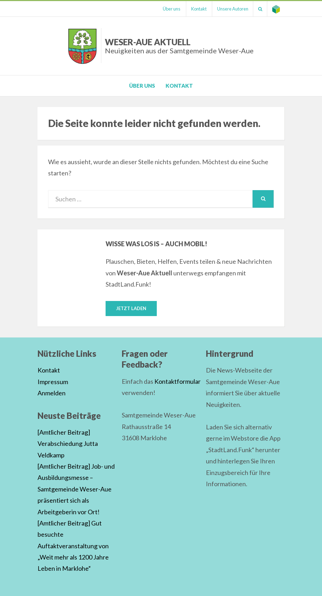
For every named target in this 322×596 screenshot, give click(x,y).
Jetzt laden (131, 308)
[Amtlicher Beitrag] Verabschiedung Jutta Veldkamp (68, 443)
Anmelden (52, 393)
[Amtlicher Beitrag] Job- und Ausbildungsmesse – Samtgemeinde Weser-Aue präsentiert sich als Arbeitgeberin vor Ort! (76, 489)
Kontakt (195, 9)
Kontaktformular (177, 381)
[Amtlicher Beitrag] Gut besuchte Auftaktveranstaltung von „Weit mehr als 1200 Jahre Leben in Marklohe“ (73, 545)
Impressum (53, 382)
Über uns (167, 9)
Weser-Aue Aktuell (179, 46)
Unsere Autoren (230, 9)
